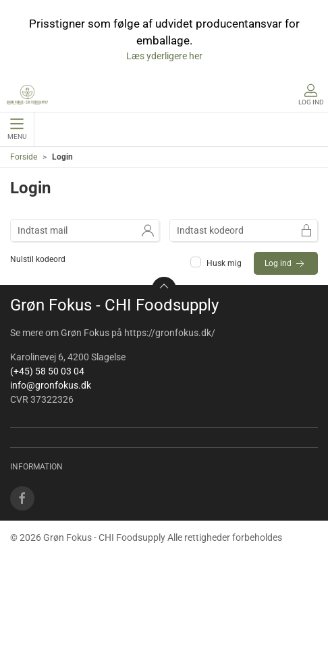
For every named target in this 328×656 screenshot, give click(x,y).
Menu (16, 129)
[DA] (27, 95)
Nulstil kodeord (37, 259)
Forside (23, 157)
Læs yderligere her (164, 56)
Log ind (286, 264)
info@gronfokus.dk (50, 385)
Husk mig (217, 263)
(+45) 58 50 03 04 (47, 371)
